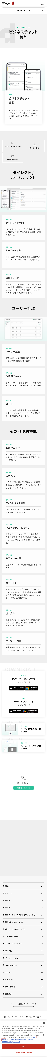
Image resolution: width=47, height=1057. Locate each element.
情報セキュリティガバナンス (13, 1017)
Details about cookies (23, 1052)
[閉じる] (43, 1022)
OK (23, 1046)
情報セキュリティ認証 (33, 1017)
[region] (23, 1038)
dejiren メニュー (23, 10)
